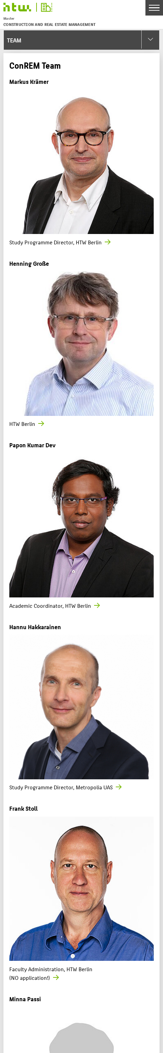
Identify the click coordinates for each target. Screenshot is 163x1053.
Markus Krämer (29, 81)
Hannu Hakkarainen (35, 626)
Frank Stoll (23, 808)
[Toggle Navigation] (154, 8)
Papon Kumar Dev (32, 444)
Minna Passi (25, 998)
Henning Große (29, 263)
